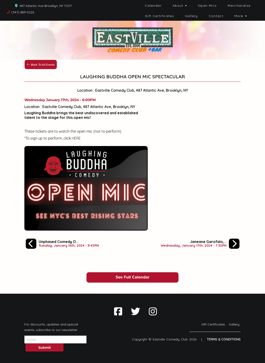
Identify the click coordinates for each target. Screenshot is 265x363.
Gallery (191, 16)
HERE (76, 138)
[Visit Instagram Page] (153, 311)
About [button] (180, 5)
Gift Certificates (159, 16)
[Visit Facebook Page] (118, 311)
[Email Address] (55, 339)
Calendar (153, 5)
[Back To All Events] (40, 64)
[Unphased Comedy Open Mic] (62, 244)
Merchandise (239, 5)
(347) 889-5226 (22, 12)
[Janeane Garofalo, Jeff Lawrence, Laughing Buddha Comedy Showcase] (200, 244)
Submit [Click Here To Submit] (44, 347)
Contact (216, 16)
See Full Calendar (133, 277)
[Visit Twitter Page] (135, 311)
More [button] (240, 16)
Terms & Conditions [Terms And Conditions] (224, 339)
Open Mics (207, 5)
